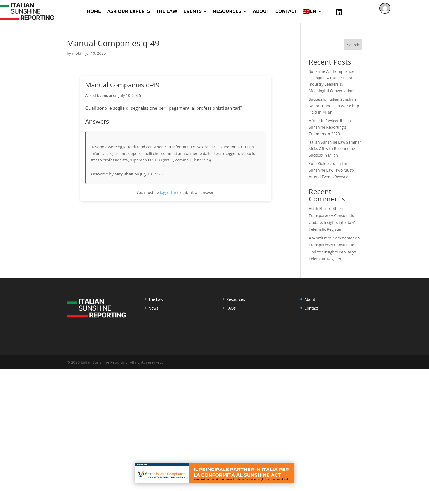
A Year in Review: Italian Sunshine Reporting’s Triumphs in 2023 (330, 127)
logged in (168, 192)
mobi (76, 53)
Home (94, 11)
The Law (167, 11)
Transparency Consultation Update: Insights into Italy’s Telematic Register (333, 222)
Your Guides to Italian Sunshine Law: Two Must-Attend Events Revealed (331, 170)
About (261, 11)
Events (193, 11)
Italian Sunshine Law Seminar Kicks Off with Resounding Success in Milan (335, 149)
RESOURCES (227, 11)
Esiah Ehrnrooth (323, 208)
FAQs (231, 308)
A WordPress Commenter (331, 238)
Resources (236, 299)
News (153, 308)
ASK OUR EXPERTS (128, 11)
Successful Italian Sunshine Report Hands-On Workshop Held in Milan (334, 106)
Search (353, 44)
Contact (286, 11)
